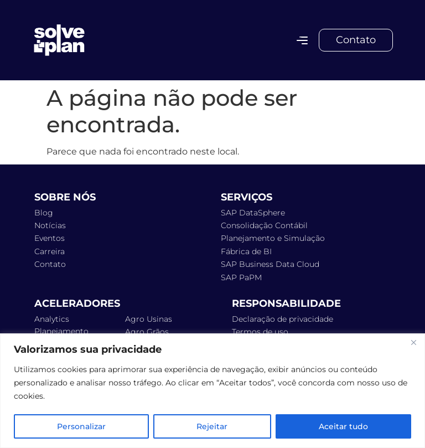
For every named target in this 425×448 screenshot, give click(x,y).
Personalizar (81, 426)
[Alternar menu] (302, 40)
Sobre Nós (65, 197)
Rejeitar (211, 426)
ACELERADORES (77, 303)
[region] (212, 390)
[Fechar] (413, 342)
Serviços (246, 197)
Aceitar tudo (343, 426)
